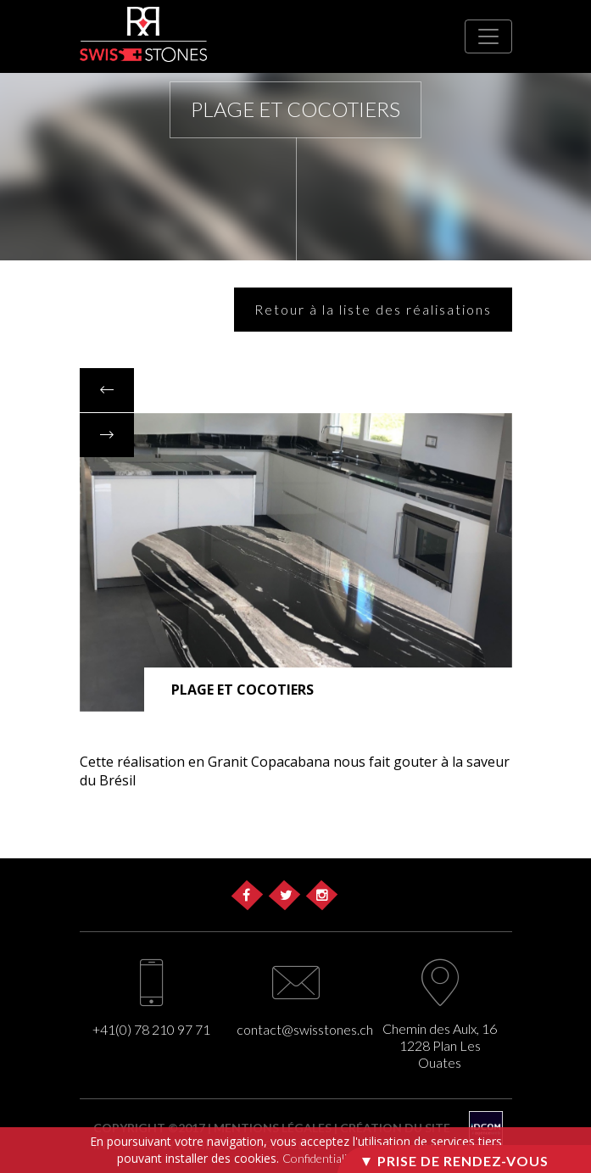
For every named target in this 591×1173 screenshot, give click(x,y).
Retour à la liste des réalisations (373, 309)
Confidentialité (319, 1158)
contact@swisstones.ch (305, 1029)
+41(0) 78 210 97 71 (151, 1029)
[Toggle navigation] (488, 36)
